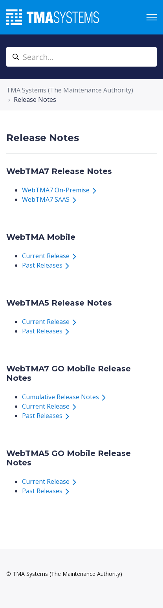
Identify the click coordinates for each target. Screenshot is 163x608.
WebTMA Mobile (40, 237)
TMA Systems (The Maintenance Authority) (69, 90)
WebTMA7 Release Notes (59, 171)
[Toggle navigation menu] (151, 17)
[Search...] (81, 57)
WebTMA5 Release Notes (59, 303)
